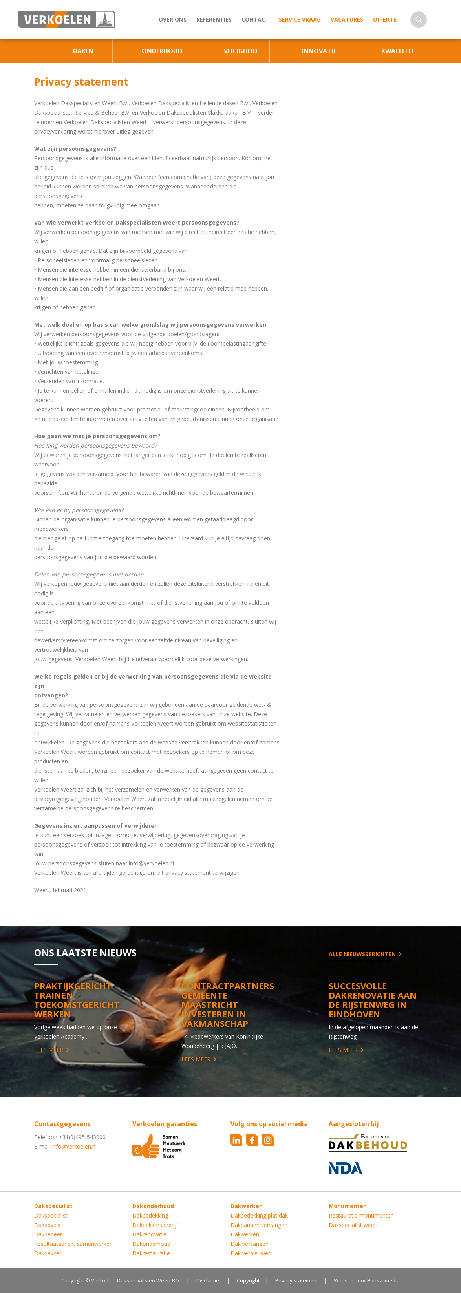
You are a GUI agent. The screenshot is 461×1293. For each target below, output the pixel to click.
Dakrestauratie (151, 1253)
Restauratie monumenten (361, 1215)
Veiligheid (240, 51)
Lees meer (48, 1049)
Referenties (214, 19)
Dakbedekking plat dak (259, 1215)
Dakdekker (47, 1253)
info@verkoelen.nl (74, 1146)
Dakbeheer (48, 1234)
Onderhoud (162, 51)
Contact (255, 19)
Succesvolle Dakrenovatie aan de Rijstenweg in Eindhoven (373, 1000)
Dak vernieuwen (251, 1253)
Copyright (248, 1280)
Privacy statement (296, 1280)
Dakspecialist (51, 1215)
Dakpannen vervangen (259, 1225)
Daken (83, 51)
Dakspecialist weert (353, 1225)
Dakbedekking (150, 1215)
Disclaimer (208, 1280)
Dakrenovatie (149, 1234)
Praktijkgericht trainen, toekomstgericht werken (76, 1000)
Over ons (173, 19)
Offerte (385, 19)
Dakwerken (245, 1234)
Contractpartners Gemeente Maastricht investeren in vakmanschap (227, 1004)
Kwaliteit (398, 51)
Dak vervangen (250, 1243)
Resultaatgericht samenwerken (73, 1243)
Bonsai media (383, 1280)
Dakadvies (47, 1225)
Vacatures (347, 19)
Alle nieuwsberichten (362, 954)
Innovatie (319, 51)
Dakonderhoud (151, 1243)
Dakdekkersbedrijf (155, 1225)
